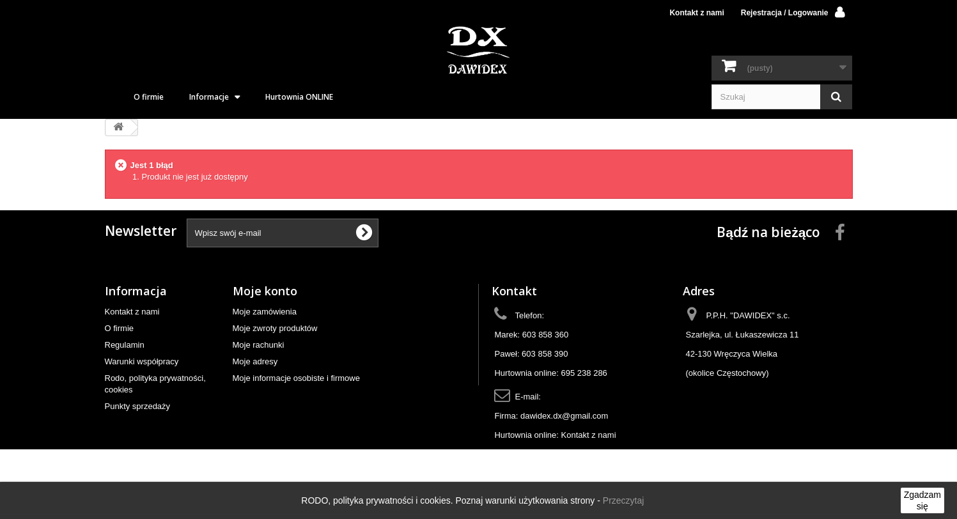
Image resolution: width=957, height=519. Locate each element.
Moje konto (265, 290)
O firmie (149, 96)
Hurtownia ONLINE (299, 96)
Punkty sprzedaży (138, 406)
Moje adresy (255, 361)
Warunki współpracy (142, 361)
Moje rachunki (258, 345)
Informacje (209, 96)
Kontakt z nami (696, 12)
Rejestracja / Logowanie (785, 12)
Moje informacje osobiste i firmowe (296, 378)
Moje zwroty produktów (275, 328)
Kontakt (514, 290)
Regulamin (124, 345)
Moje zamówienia (265, 311)
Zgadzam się (922, 500)
